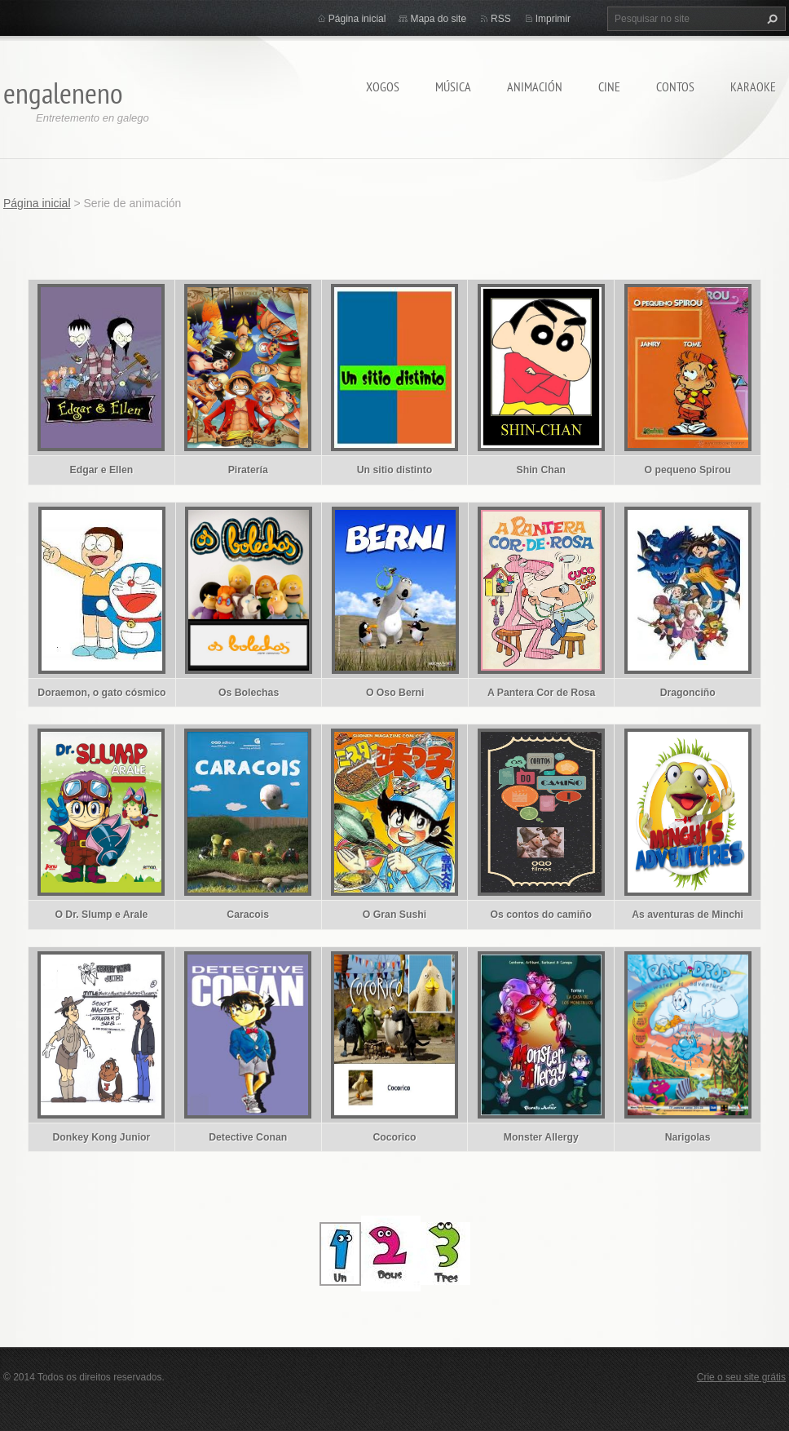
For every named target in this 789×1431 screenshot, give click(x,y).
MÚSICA (453, 86)
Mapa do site (438, 18)
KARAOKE (753, 86)
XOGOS (382, 86)
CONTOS (675, 86)
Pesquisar (770, 19)
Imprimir (553, 18)
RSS (501, 18)
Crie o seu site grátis (741, 1377)
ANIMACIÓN (534, 86)
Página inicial (357, 18)
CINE (609, 86)
